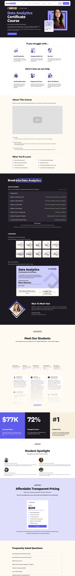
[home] (11, 3)
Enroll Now (38, 526)
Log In (60, 3)
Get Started (66, 3)
